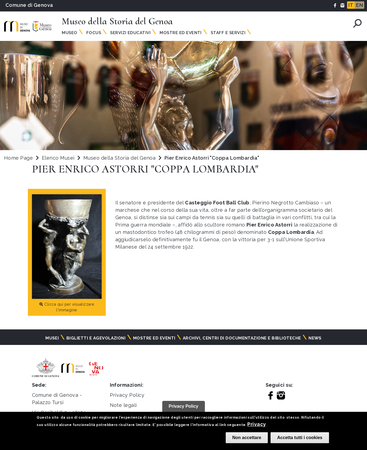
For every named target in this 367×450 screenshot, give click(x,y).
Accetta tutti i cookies (299, 437)
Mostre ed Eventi (181, 32)
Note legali (123, 405)
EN (359, 5)
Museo (69, 32)
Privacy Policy (127, 395)
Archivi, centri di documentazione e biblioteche (242, 338)
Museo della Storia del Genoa (120, 158)
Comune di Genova (29, 5)
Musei (52, 338)
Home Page (18, 158)
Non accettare (246, 437)
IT (350, 5)
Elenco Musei (58, 158)
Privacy (256, 424)
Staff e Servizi (228, 32)
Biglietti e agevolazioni (96, 338)
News (315, 338)
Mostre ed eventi (154, 338)
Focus (93, 32)
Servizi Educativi (130, 32)
